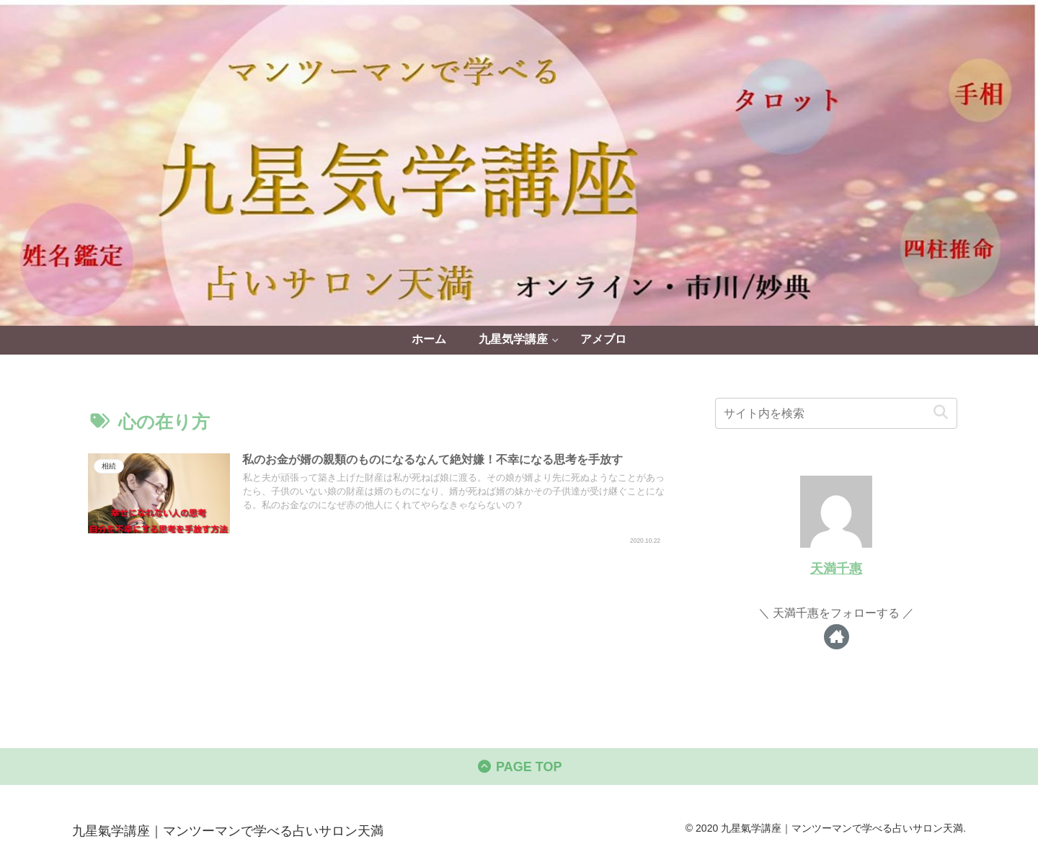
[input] (836, 413)
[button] (940, 412)
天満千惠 (836, 568)
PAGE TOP (519, 767)
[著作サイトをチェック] (836, 636)
